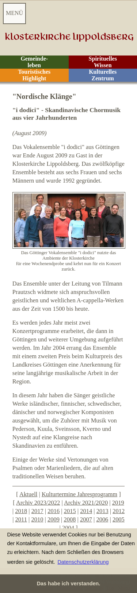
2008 (70, 519)
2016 (53, 511)
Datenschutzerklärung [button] (83, 562)
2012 (119, 511)
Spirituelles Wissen (103, 62)
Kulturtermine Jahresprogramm (79, 494)
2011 (21, 519)
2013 (102, 511)
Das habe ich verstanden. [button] (68, 583)
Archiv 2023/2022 (38, 502)
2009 (53, 519)
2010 (37, 519)
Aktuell (28, 494)
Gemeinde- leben (34, 62)
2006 (102, 519)
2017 (37, 511)
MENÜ (14, 13)
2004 (68, 527)
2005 (119, 519)
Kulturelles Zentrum (103, 75)
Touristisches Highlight (34, 75)
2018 (21, 511)
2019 (118, 502)
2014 (86, 511)
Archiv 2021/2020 (86, 502)
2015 (70, 511)
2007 (86, 519)
